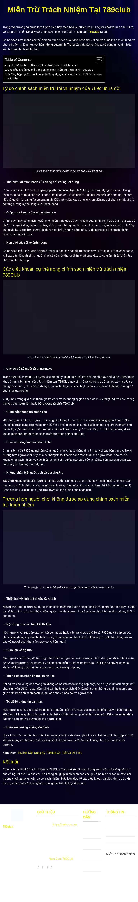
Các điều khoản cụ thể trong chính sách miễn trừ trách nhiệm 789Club (50, 69)
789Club (93, 31)
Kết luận (13, 78)
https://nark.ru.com (65, 824)
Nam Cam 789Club (61, 858)
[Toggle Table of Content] (97, 60)
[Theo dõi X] (43, 867)
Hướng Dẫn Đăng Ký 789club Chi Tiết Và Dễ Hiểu (50, 752)
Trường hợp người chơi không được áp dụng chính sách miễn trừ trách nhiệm (55, 74)
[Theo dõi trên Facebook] (39, 867)
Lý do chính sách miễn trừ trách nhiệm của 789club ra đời (43, 65)
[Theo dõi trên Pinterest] (48, 867)
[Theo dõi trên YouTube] (52, 867)
